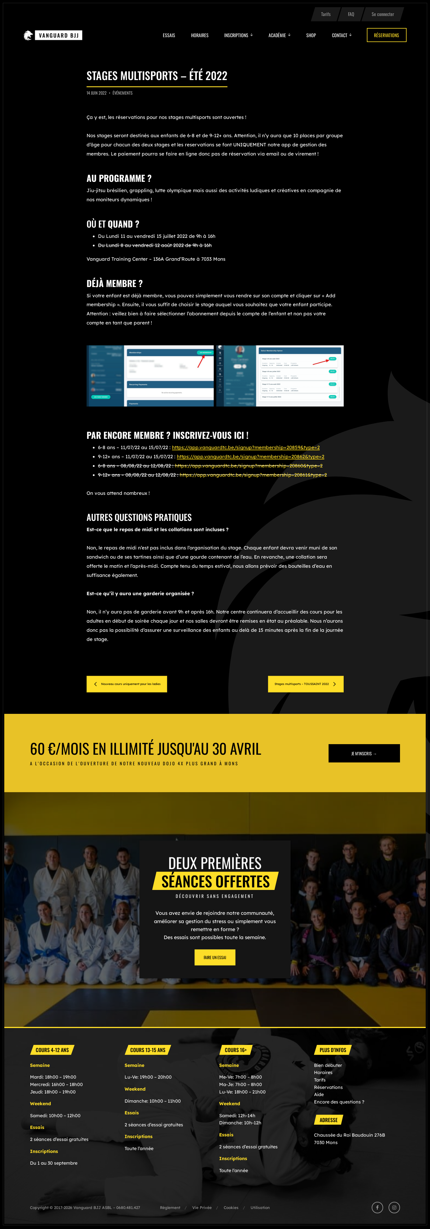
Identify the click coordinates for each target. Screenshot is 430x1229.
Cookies (231, 1208)
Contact (339, 35)
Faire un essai (215, 958)
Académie (277, 35)
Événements (123, 93)
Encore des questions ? (339, 1102)
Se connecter (383, 14)
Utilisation (260, 1208)
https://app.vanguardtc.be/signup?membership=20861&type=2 (253, 475)
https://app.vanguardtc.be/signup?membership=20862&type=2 (250, 456)
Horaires (200, 35)
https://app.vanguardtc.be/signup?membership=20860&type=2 (249, 466)
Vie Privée (202, 1208)
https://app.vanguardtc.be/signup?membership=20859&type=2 (246, 447)
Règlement (170, 1208)
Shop (311, 35)
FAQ (351, 14)
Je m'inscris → (364, 754)
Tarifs (326, 14)
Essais (169, 35)
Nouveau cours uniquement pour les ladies (146, 684)
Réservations (386, 35)
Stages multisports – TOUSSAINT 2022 (288, 684)
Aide (319, 1095)
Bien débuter (328, 1066)
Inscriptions (236, 35)
